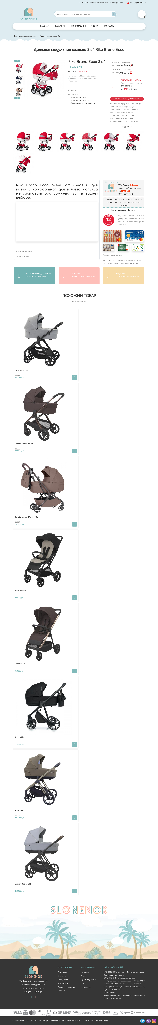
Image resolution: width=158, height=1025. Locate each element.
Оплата (62, 976)
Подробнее (126, 127)
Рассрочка (63, 980)
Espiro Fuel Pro (21, 590)
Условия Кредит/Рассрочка (126, 99)
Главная (44, 26)
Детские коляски (31, 36)
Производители (88, 980)
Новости (85, 972)
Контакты (109, 26)
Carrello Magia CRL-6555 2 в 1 (27, 517)
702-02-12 (120, 72)
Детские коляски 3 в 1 (51, 36)
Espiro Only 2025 (21, 370)
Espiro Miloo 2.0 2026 (23, 884)
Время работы (116, 3)
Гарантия (62, 972)
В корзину (74, 377)
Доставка (63, 983)
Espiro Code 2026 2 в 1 (24, 444)
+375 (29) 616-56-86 (135, 2)
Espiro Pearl (20, 664)
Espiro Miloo (20, 810)
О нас (83, 983)
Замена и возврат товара (66, 988)
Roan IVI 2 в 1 (20, 737)
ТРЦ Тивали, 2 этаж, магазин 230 (93, 3)
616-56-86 (121, 65)
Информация (77, 26)
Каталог (59, 26)
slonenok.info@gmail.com (33, 984)
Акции (94, 26)
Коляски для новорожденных (83, 103)
